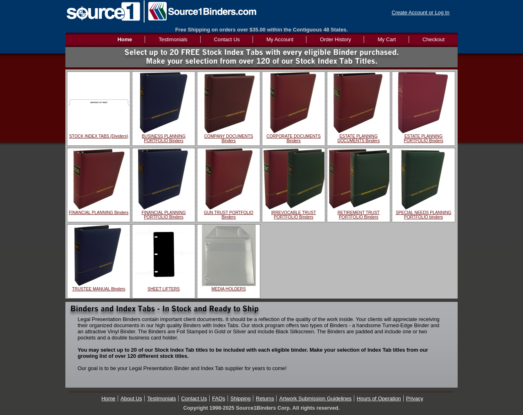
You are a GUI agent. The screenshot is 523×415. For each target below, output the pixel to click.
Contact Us (227, 39)
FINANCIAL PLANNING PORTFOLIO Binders (163, 214)
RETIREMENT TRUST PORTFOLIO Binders (358, 214)
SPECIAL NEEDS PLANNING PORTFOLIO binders (423, 214)
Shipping (240, 398)
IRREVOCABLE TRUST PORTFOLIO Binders (293, 214)
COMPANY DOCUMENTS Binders (228, 138)
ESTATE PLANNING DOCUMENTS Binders (358, 138)
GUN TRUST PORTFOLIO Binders (228, 214)
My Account (279, 39)
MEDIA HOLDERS (228, 289)
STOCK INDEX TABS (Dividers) (98, 136)
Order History (335, 39)
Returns (265, 398)
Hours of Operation (379, 398)
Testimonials (173, 39)
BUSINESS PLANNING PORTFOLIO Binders (164, 138)
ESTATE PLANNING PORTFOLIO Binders (423, 138)
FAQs (218, 398)
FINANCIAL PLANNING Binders (99, 212)
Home (108, 398)
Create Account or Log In (420, 12)
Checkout (433, 39)
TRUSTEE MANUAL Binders (98, 289)
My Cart (387, 39)
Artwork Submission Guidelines (315, 398)
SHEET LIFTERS (164, 289)
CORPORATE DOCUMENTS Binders (293, 138)
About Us (131, 398)
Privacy (414, 398)
